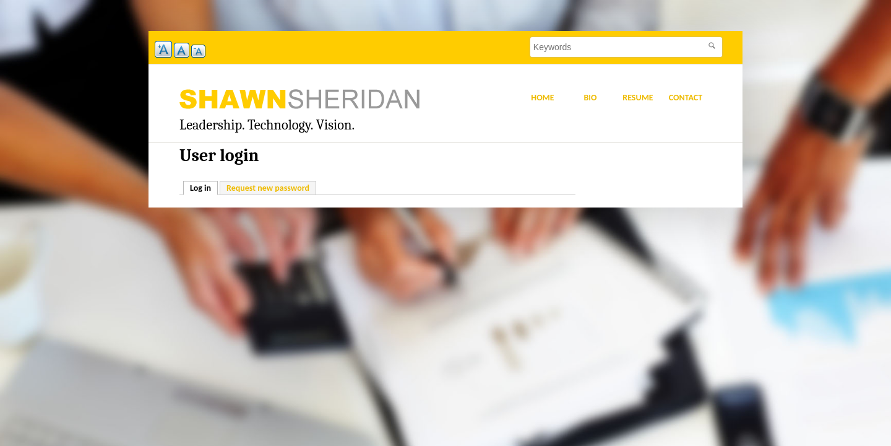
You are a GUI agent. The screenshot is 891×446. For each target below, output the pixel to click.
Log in (204, 187)
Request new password (267, 188)
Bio (589, 97)
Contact (686, 97)
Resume (637, 97)
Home (542, 97)
